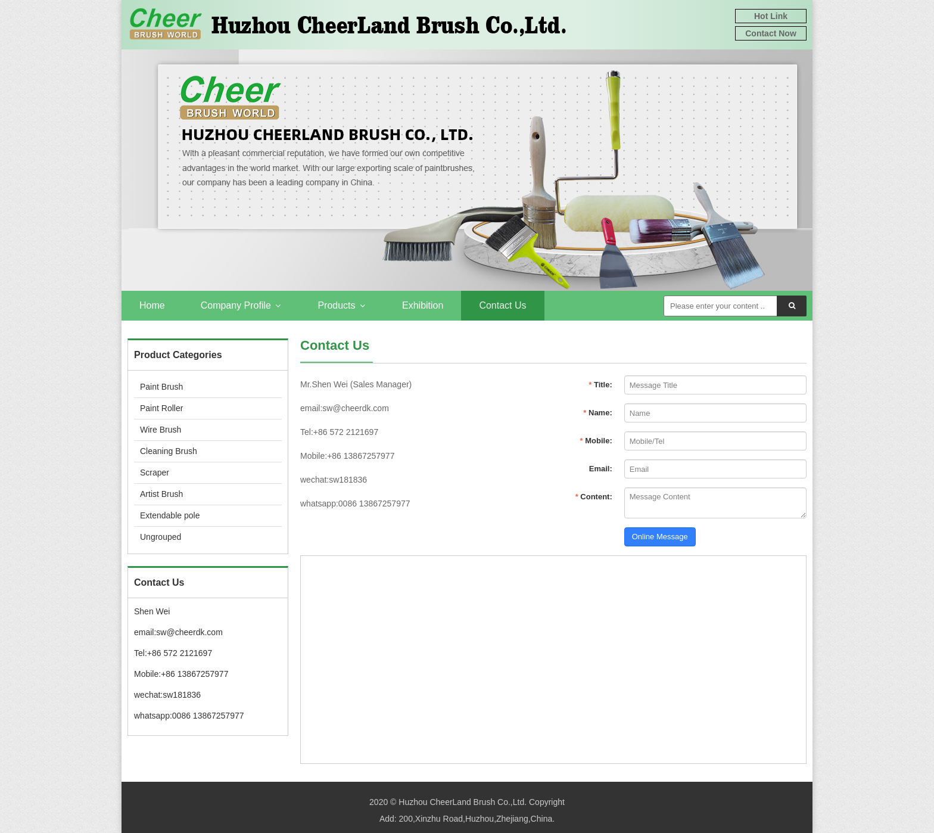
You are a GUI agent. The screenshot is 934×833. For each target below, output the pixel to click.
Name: (597, 412)
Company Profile (241, 305)
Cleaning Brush (168, 451)
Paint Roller (161, 408)
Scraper (154, 472)
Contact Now (770, 33)
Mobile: (596, 440)
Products (341, 305)
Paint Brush (161, 386)
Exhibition (422, 305)
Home (152, 305)
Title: (600, 384)
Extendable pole (170, 515)
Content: (593, 496)
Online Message (660, 536)
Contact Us (502, 305)
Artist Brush (161, 494)
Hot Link (770, 16)
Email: (600, 468)
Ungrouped (160, 537)
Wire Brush (160, 429)
